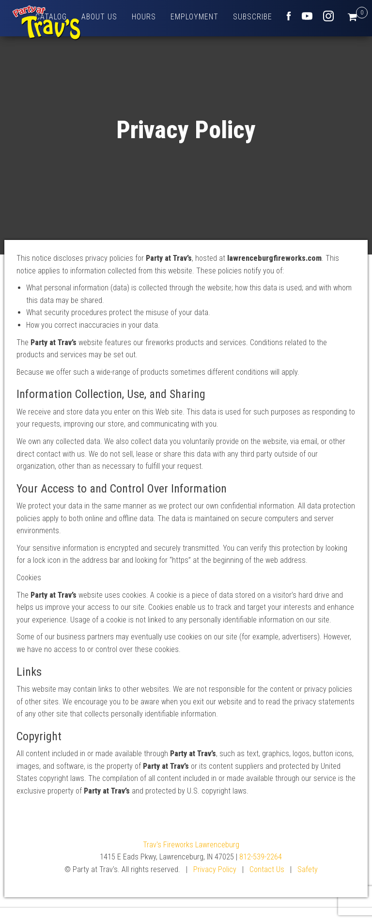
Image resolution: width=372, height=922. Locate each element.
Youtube (307, 16)
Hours (144, 16)
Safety (307, 869)
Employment (194, 16)
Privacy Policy (214, 869)
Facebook (288, 16)
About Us (99, 16)
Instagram (328, 16)
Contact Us (266, 869)
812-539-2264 (260, 856)
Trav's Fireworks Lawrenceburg (191, 844)
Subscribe (252, 16)
